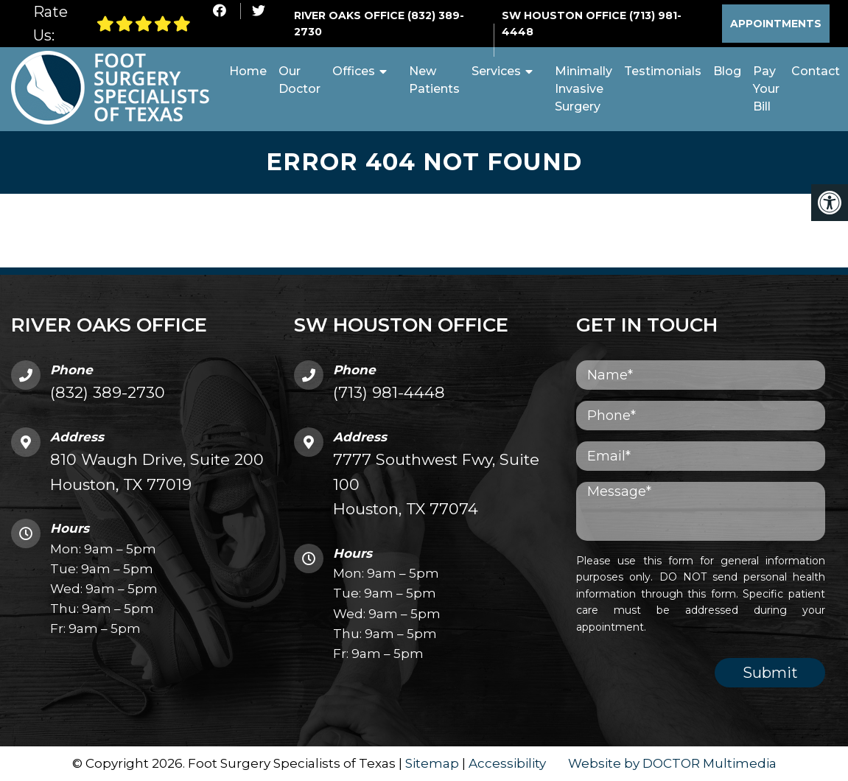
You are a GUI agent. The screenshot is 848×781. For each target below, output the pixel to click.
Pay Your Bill (766, 88)
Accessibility (507, 763)
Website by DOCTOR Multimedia (672, 763)
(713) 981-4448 (389, 392)
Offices (353, 71)
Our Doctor (299, 80)
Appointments (775, 23)
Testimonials (662, 71)
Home (248, 71)
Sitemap (432, 763)
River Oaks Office (350, 15)
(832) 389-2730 (107, 392)
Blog (727, 71)
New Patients (434, 80)
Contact (815, 71)
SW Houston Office (565, 15)
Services (496, 71)
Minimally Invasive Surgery (583, 88)
